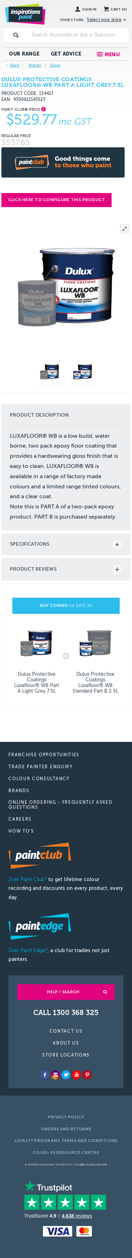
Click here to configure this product (56, 199)
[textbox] (79, 35)
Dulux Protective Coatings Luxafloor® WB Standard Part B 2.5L (95, 683)
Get (66, 54)
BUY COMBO (66, 605)
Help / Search (63, 991)
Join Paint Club (27, 879)
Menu (112, 55)
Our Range (24, 54)
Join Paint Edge (27, 950)
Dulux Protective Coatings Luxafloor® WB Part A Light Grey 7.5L (36, 683)
